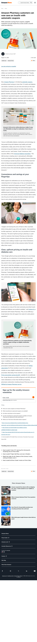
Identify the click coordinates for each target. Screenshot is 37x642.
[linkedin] (26, 571)
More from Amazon (6, 564)
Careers (4, 556)
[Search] (24, 2)
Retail (6, 8)
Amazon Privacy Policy (7, 400)
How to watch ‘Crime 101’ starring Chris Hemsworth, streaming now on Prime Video (16, 450)
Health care (4, 60)
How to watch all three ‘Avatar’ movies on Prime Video (17, 460)
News (2, 8)
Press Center (5, 537)
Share (33, 60)
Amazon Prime (11, 60)
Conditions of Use (10, 575)
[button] (18, 408)
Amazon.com (6, 542)
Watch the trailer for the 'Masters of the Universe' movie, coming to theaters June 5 (17, 457)
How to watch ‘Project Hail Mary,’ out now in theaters (16, 454)
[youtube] (34, 571)
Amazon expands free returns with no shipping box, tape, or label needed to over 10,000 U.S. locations (23, 488)
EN (3, 552)
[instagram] (10, 571)
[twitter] (18, 571)
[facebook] (2, 571)
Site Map (4, 560)
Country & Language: (6, 550)
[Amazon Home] (6, 2)
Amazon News (5, 533)
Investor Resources (7, 546)
